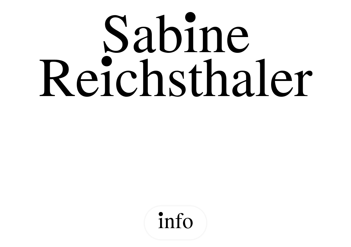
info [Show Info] (175, 223)
